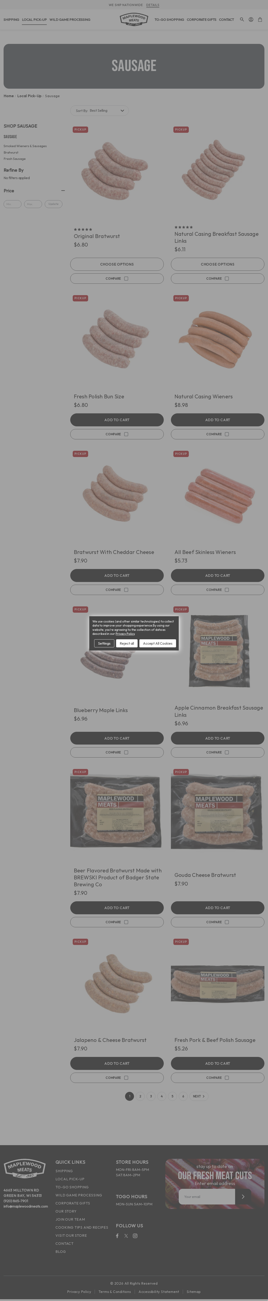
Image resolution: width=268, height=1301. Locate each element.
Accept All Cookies (157, 643)
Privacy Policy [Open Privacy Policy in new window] (125, 634)
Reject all (127, 643)
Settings (104, 643)
